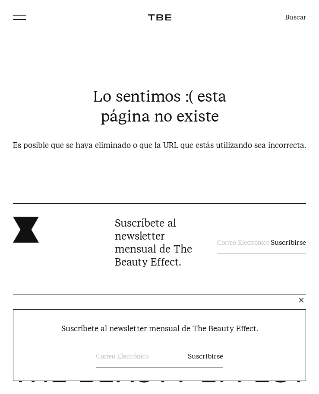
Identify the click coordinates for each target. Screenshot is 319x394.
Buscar (295, 17)
